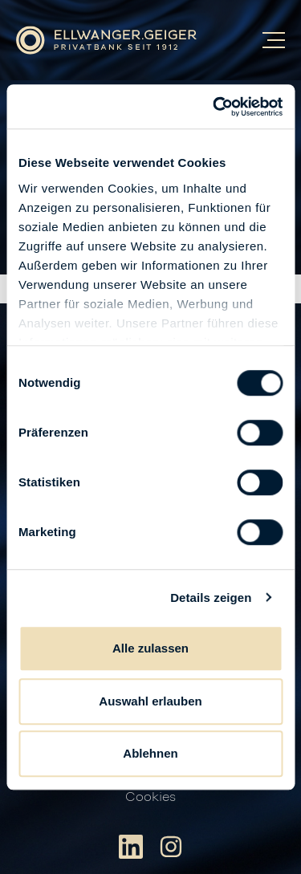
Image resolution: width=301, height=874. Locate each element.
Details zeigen (210, 597)
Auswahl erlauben (150, 701)
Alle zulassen (150, 648)
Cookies (150, 797)
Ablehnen (150, 753)
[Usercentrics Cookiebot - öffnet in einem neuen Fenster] (214, 106)
